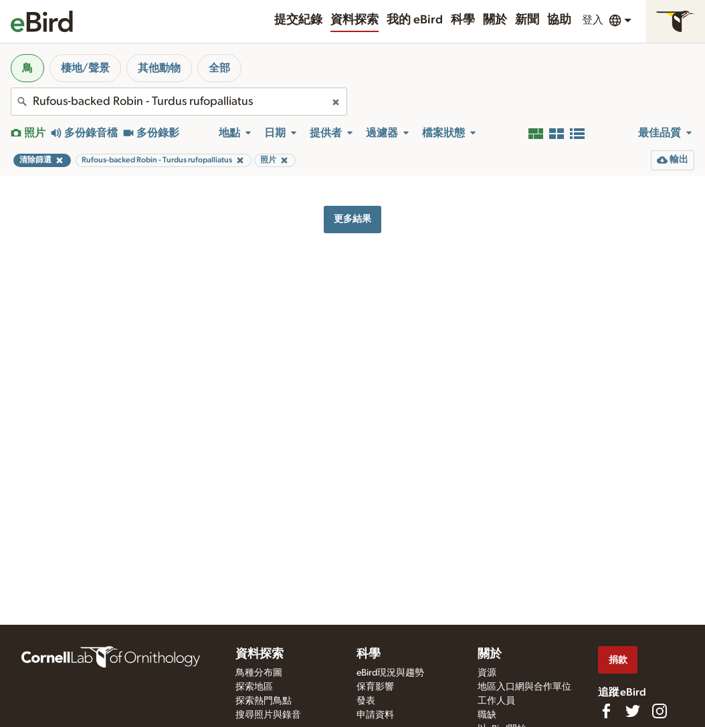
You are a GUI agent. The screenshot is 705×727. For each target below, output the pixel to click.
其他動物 (159, 68)
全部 (219, 68)
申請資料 (375, 715)
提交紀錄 (298, 20)
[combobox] (179, 101)
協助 (559, 20)
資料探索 (354, 20)
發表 (366, 701)
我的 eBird (415, 20)
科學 (463, 20)
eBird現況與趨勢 (390, 673)
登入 (592, 20)
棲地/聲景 (85, 68)
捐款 (618, 660)
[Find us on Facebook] (606, 711)
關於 (495, 20)
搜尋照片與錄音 (268, 715)
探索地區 (254, 687)
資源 (487, 673)
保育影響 (375, 687)
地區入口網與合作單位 (524, 687)
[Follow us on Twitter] (633, 711)
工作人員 (496, 701)
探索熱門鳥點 (263, 701)
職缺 (487, 715)
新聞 (527, 20)
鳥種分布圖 (258, 673)
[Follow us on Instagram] (659, 711)
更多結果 (352, 219)
